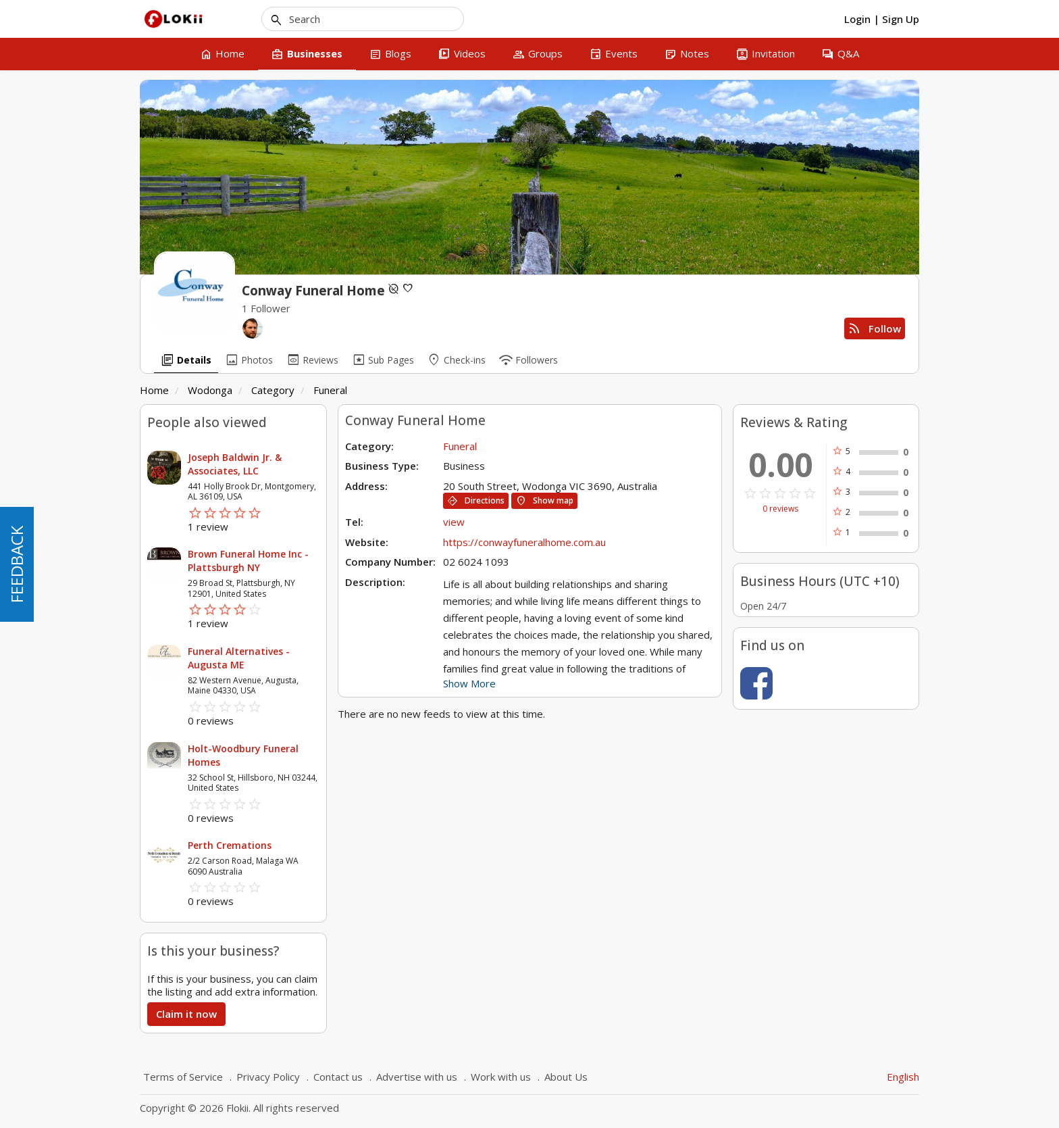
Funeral (330, 390)
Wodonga (210, 390)
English (903, 1076)
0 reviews (780, 509)
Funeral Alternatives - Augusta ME (239, 658)
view (454, 522)
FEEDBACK (16, 564)
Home (154, 390)
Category (272, 390)
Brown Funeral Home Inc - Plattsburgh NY (248, 560)
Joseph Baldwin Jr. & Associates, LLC (235, 464)
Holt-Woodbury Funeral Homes (243, 755)
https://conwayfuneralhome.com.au (524, 542)
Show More (469, 683)
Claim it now (186, 1014)
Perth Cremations (230, 845)
